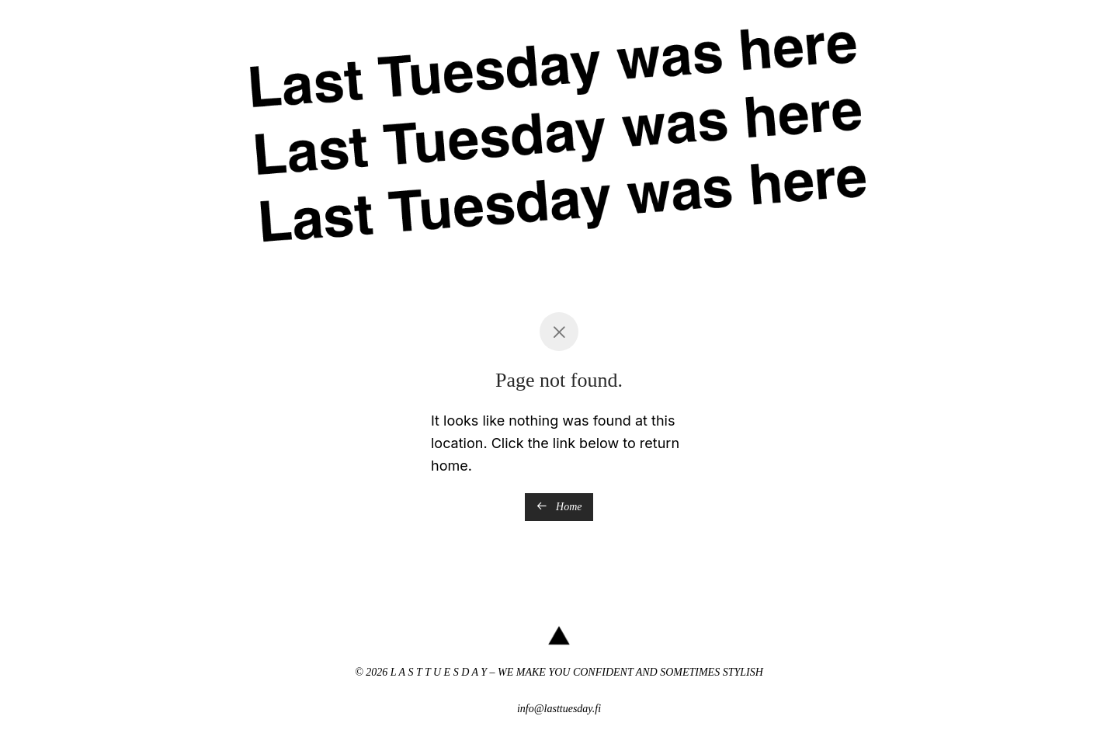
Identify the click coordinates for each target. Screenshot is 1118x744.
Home (559, 506)
